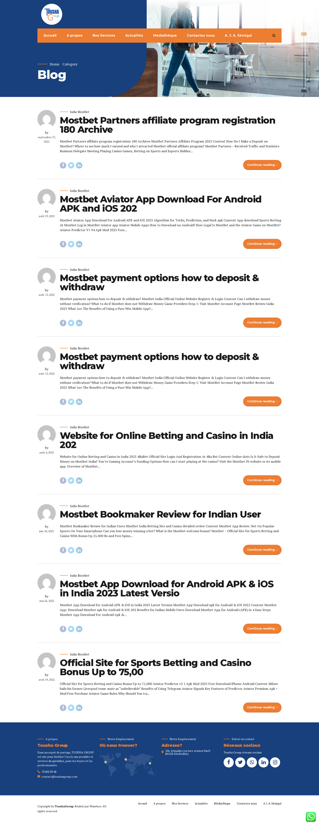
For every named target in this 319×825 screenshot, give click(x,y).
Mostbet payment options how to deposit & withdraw (159, 286)
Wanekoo (95, 806)
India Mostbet (79, 112)
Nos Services (104, 35)
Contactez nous (201, 35)
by (46, 132)
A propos (74, 35)
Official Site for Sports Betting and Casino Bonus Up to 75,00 (155, 671)
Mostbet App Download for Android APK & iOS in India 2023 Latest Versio (166, 592)
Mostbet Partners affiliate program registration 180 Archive (167, 125)
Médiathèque (165, 35)
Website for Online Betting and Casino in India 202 (166, 444)
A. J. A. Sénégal (238, 35)
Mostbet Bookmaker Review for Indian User (160, 518)
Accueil (50, 35)
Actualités (134, 35)
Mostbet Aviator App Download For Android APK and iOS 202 (160, 208)
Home (55, 64)
